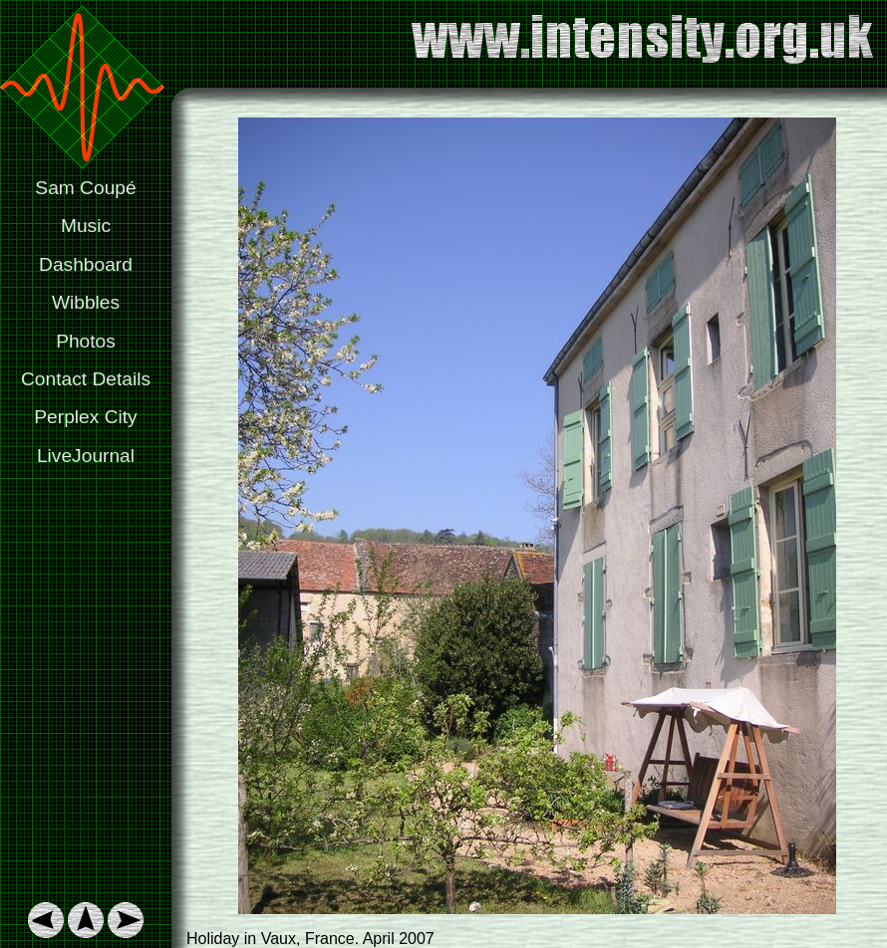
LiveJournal (86, 455)
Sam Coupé (85, 187)
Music (86, 225)
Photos (86, 341)
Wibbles (86, 302)
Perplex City (85, 416)
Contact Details (85, 378)
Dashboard (86, 264)
